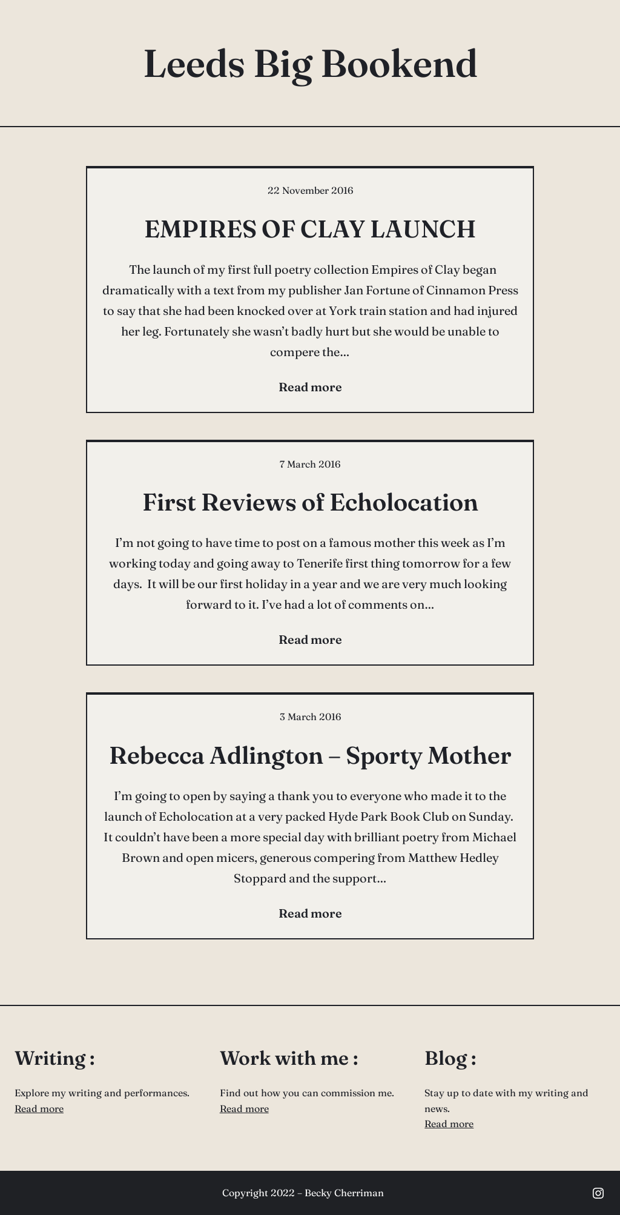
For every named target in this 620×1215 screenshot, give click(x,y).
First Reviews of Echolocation (310, 502)
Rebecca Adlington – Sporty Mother (310, 755)
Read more (39, 1108)
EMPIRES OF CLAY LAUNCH (310, 228)
